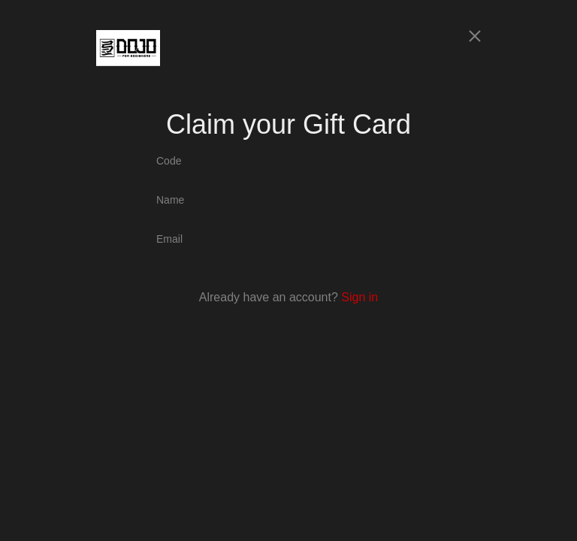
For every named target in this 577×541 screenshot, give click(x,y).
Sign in (359, 297)
